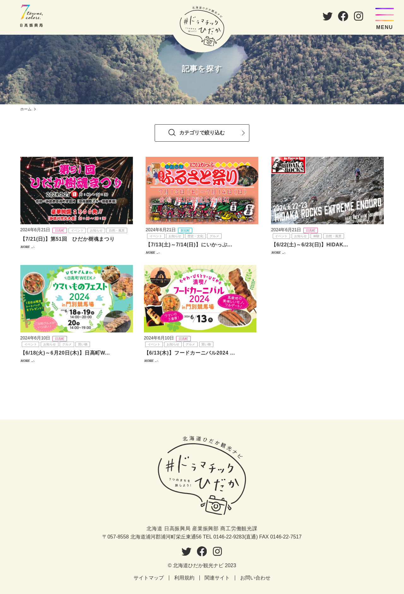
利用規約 (184, 578)
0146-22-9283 (229, 536)
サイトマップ (149, 578)
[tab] (202, 132)
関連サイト (217, 578)
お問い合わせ (256, 578)
